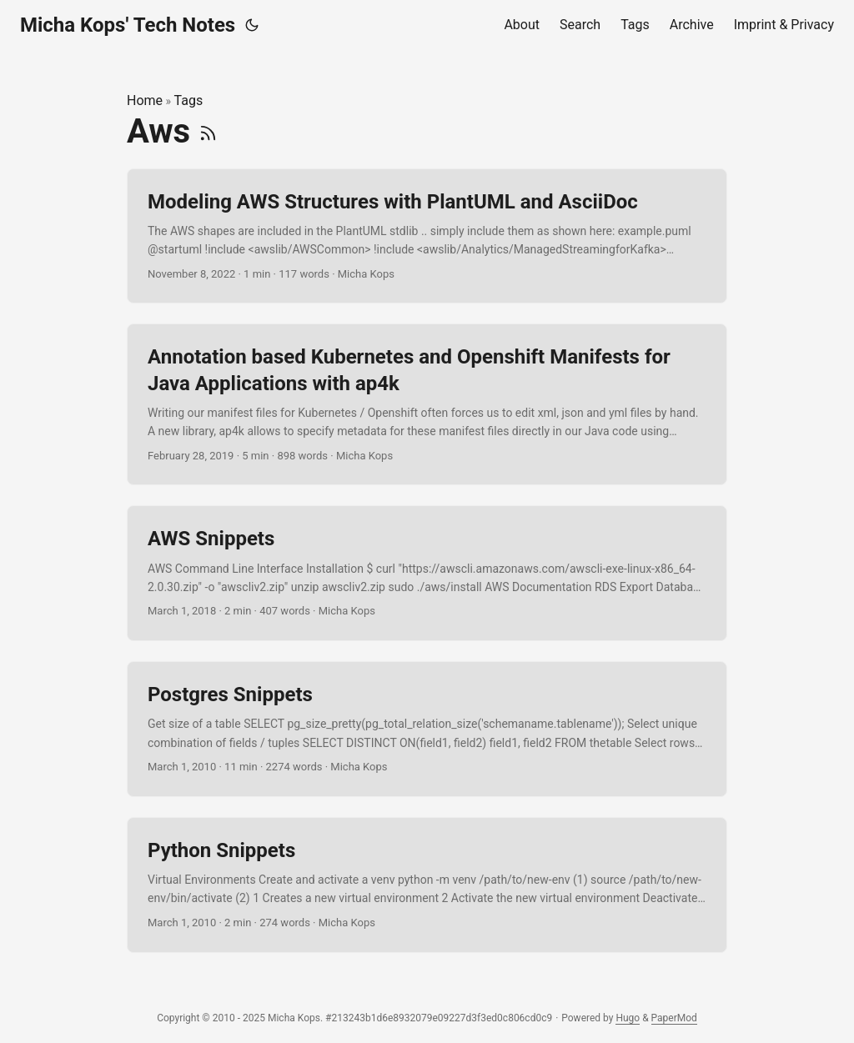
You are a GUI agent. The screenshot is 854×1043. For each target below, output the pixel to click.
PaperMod (674, 1018)
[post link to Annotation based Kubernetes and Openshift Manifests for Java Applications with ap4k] (427, 404)
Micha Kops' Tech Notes (127, 25)
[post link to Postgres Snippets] (427, 729)
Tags (188, 100)
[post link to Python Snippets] (427, 885)
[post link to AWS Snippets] (427, 573)
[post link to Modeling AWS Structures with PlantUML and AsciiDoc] (427, 236)
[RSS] (208, 131)
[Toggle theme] (252, 25)
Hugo (627, 1018)
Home (145, 100)
